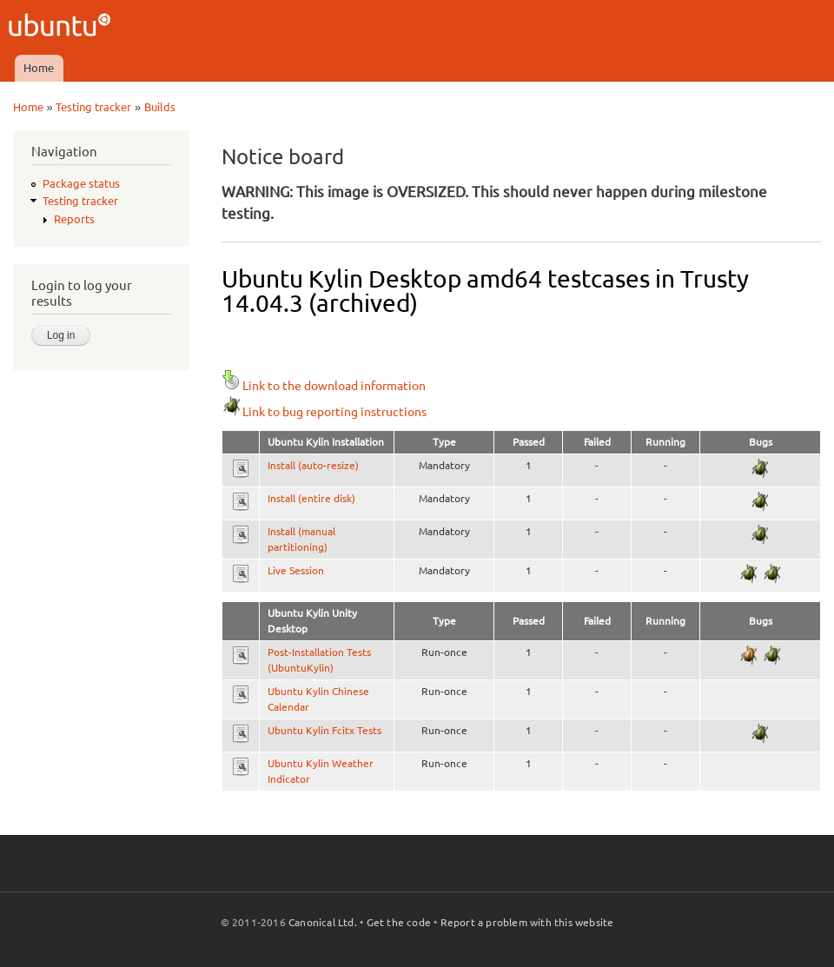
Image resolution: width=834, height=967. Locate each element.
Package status (81, 183)
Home (38, 68)
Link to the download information (324, 386)
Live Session (296, 570)
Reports (74, 219)
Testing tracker (93, 107)
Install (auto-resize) (313, 465)
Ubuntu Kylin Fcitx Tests (324, 730)
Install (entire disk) (311, 498)
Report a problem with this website (527, 922)
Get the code (399, 922)
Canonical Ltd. (322, 922)
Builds (159, 107)
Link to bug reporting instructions (324, 412)
